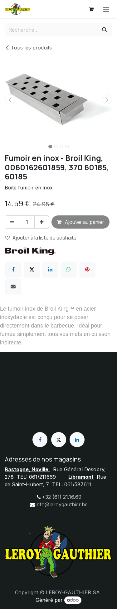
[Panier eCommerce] (91, 9)
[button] (10, 99)
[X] (31, 269)
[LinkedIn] (50, 269)
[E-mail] (13, 286)
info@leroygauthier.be (62, 504)
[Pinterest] (87, 269)
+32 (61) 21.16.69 (61, 497)
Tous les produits (28, 47)
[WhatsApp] (68, 269)
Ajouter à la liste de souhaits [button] (40, 237)
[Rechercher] (104, 29)
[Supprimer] (12, 222)
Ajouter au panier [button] (80, 222)
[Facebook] (13, 269)
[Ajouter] (41, 222)
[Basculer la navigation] (106, 9)
